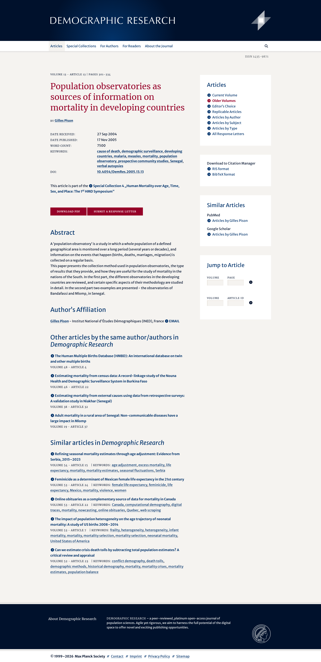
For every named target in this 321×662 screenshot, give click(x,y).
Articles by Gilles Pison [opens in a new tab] (230, 221)
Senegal (176, 161)
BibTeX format (223, 174)
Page (231, 277)
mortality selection (99, 535)
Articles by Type (224, 128)
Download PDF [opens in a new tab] (68, 211)
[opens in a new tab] (261, 634)
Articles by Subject (226, 123)
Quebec (133, 510)
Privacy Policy (159, 656)
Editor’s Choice (224, 106)
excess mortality (151, 465)
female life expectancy (129, 485)
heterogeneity (132, 530)
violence (106, 490)
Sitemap (183, 656)
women (120, 490)
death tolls (154, 561)
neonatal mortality (162, 535)
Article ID (235, 298)
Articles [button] (56, 46)
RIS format (220, 169)
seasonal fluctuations (137, 470)
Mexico (75, 490)
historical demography (106, 566)
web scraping (150, 510)
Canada (118, 505)
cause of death (108, 151)
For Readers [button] (132, 46)
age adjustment (124, 465)
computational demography (147, 505)
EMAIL (174, 321)
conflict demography (128, 561)
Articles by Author (226, 117)
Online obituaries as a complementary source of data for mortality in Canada (115, 499)
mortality (150, 156)
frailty (115, 530)
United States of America (69, 541)
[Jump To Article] (251, 282)
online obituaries (111, 510)
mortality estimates (102, 470)
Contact (117, 656)
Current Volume (224, 95)
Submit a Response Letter (115, 211)
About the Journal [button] (159, 46)
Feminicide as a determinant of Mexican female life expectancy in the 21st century (119, 479)
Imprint (136, 656)
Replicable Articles (227, 112)
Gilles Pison (64, 120)
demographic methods (68, 566)
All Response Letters (228, 134)
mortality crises (154, 566)
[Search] (266, 46)
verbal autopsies (110, 166)
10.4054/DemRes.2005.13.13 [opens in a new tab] (120, 172)
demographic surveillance (142, 151)
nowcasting (87, 510)
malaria (120, 156)
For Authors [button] (109, 46)
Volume (213, 277)
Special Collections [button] (81, 46)
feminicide (157, 485)
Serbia (160, 470)
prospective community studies (143, 161)
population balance (83, 572)
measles (134, 156)
